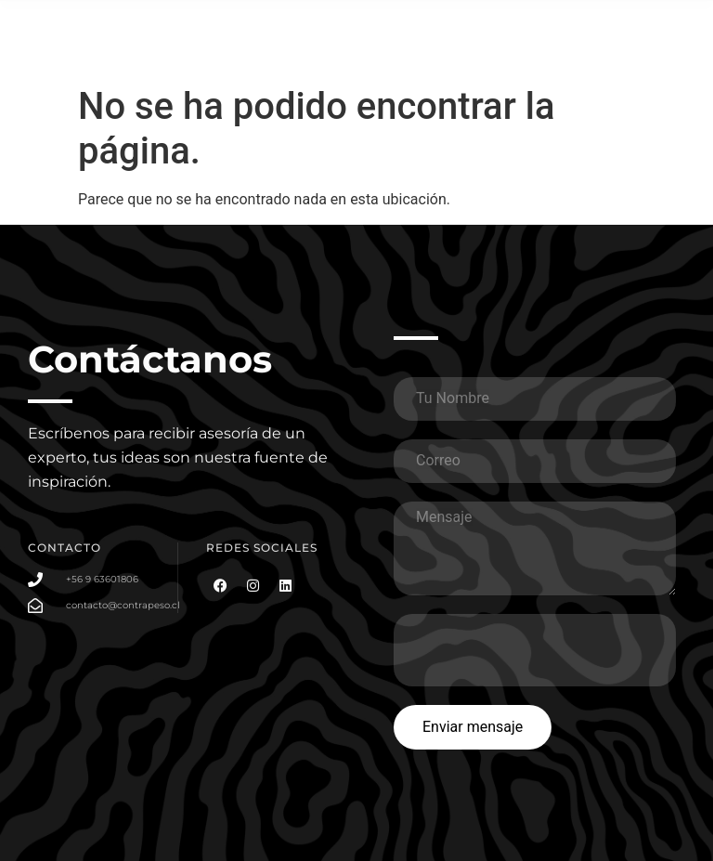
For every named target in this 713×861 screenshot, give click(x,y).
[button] (651, 35)
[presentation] (535, 650)
